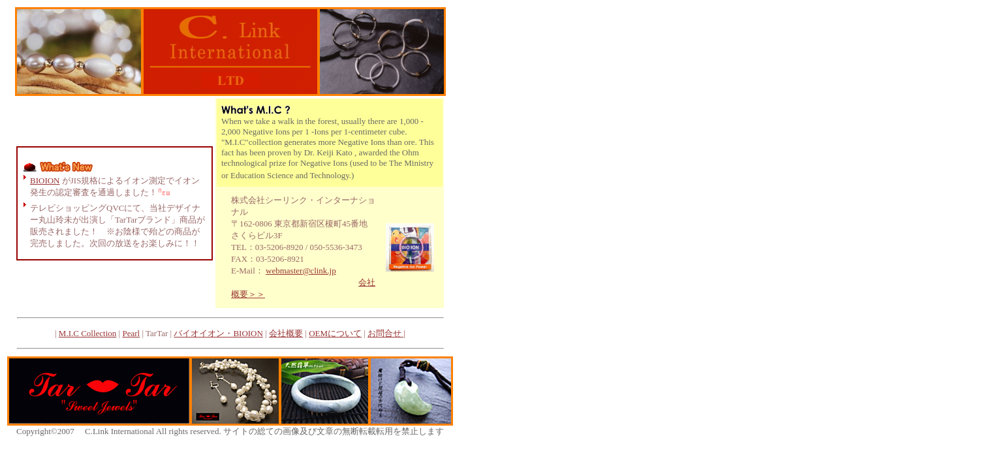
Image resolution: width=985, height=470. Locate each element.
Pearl (131, 333)
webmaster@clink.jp (301, 270)
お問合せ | (386, 333)
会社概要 (286, 333)
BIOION (45, 180)
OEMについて (335, 333)
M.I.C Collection (87, 333)
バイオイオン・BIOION (218, 333)
